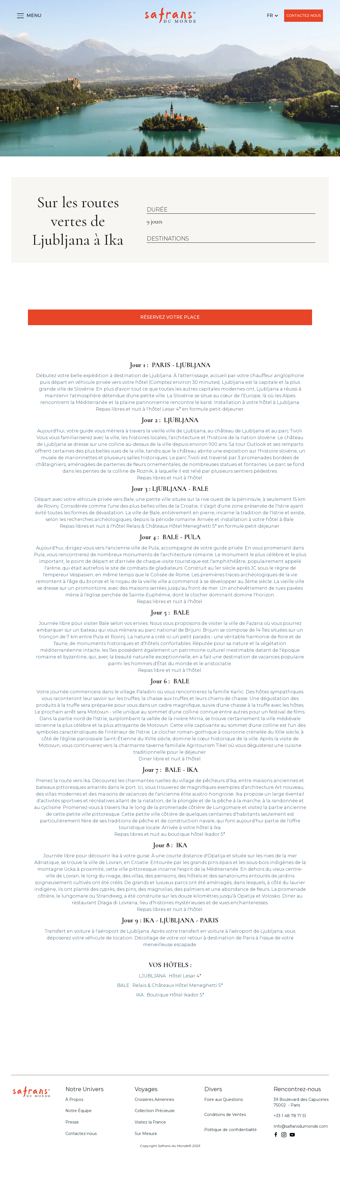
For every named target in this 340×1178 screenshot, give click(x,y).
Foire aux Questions (223, 1099)
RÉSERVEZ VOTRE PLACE (170, 317)
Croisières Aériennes (154, 1099)
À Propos (74, 1099)
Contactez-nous (81, 1133)
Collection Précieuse (155, 1110)
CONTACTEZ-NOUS (303, 15)
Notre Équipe (78, 1110)
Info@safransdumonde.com (301, 1126)
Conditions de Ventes (225, 1114)
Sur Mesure (146, 1133)
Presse (72, 1122)
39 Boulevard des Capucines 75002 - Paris (301, 1102)
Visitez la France (150, 1122)
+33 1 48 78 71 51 (290, 1115)
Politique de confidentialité (230, 1129)
